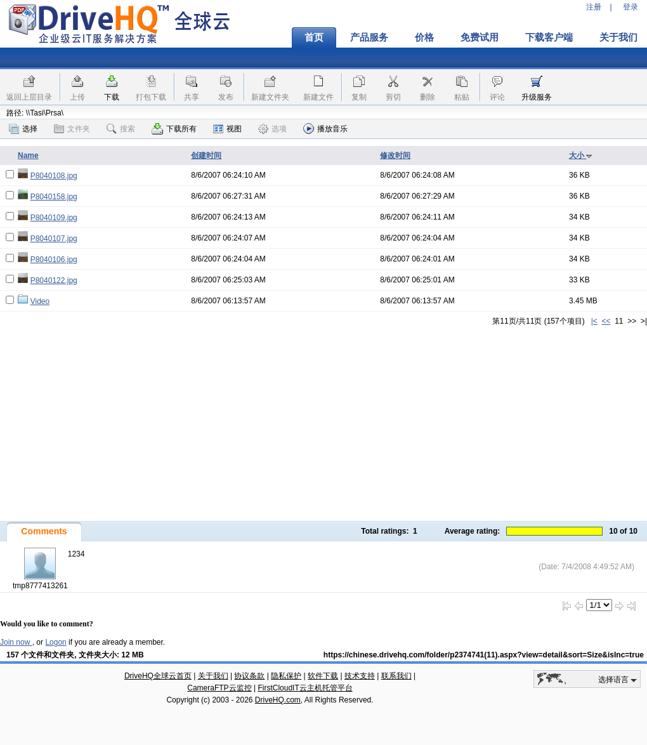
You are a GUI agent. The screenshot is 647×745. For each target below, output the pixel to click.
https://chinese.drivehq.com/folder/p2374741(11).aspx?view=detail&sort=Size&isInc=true (484, 654)
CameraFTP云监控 (219, 687)
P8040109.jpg (53, 217)
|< (594, 321)
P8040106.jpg (53, 259)
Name (28, 155)
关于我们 (213, 675)
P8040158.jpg (53, 196)
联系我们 (396, 675)
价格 (424, 37)
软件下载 (323, 675)
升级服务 (536, 97)
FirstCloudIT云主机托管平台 (305, 687)
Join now (16, 642)
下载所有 (174, 129)
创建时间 (206, 155)
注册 (593, 7)
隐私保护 (286, 675)
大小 (580, 155)
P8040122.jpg (53, 280)
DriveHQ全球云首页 (158, 675)
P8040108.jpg (53, 175)
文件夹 (72, 128)
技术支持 (359, 675)
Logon (55, 642)
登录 (630, 7)
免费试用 (480, 37)
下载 (111, 97)
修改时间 (395, 155)
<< (605, 321)
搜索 (121, 129)
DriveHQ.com (278, 700)
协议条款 (249, 675)
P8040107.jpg (53, 238)
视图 (227, 128)
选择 (23, 129)
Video (39, 301)
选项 (272, 129)
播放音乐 (325, 128)
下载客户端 (549, 37)
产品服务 (369, 37)
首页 (314, 37)
